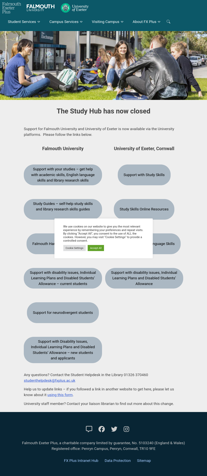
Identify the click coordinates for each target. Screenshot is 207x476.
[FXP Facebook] (101, 429)
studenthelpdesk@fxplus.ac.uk (49, 380)
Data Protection (118, 460)
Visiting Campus (105, 21)
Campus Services (63, 21)
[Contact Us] (89, 429)
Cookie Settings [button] (75, 248)
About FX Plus (144, 21)
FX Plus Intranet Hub (81, 460)
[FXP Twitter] (114, 429)
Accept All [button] (96, 248)
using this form (60, 395)
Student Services (22, 21)
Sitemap (144, 460)
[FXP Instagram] (126, 429)
